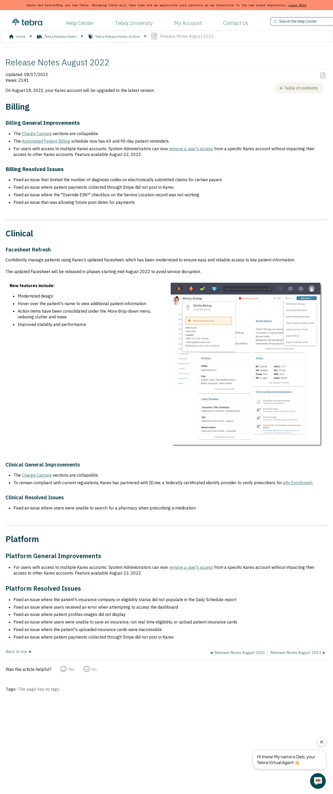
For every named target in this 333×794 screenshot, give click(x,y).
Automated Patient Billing (46, 141)
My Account (188, 23)
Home (17, 36)
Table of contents (301, 88)
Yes (71, 669)
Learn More (297, 5)
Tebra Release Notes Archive (114, 36)
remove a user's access (191, 148)
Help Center (80, 23)
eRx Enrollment (297, 482)
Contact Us (235, 23)
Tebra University (134, 23)
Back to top (16, 651)
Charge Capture (37, 133)
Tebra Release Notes (57, 36)
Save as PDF (322, 75)
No (94, 669)
